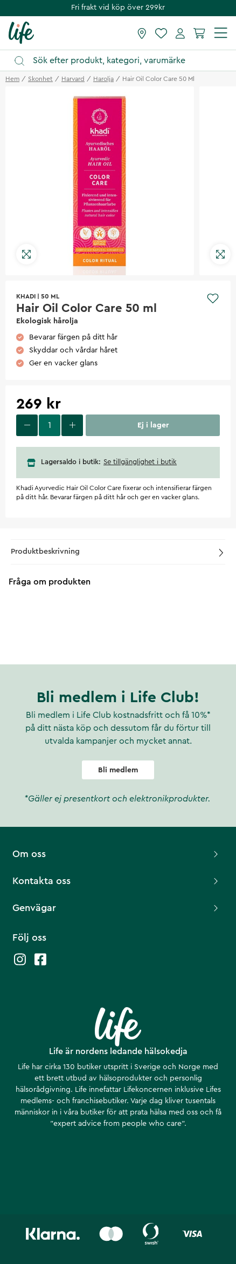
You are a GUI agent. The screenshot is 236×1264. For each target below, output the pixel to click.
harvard (73, 79)
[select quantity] (49, 425)
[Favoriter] (161, 32)
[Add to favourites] (213, 298)
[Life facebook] (40, 965)
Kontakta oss (116, 881)
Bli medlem (118, 770)
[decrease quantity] (27, 425)
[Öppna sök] (123, 61)
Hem (12, 79)
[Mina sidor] (180, 32)
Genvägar (116, 908)
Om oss (116, 854)
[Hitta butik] (142, 32)
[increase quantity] (72, 425)
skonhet (40, 79)
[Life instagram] (20, 965)
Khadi (26, 296)
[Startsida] (21, 32)
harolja (103, 79)
